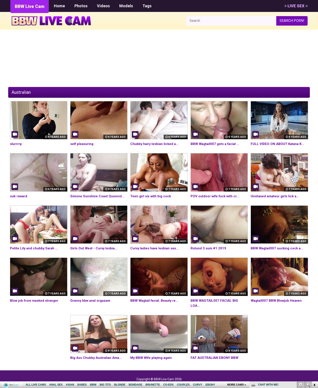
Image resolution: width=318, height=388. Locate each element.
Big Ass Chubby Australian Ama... (97, 358)
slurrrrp (16, 144)
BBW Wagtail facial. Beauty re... (156, 300)
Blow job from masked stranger (36, 300)
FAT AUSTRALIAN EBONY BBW (215, 358)
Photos (80, 6)
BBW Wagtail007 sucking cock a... (278, 248)
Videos (103, 6)
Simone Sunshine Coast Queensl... (98, 196)
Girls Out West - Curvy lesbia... (95, 248)
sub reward (19, 196)
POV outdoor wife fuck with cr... (217, 196)
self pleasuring (82, 144)
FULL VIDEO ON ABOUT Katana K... (279, 144)
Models (126, 6)
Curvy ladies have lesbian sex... (156, 248)
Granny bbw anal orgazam (91, 300)
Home (59, 6)
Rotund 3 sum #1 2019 (209, 248)
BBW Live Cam (29, 6)
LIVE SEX (296, 6)
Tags (146, 6)
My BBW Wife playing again (152, 358)
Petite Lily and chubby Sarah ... (35, 248)
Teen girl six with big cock (152, 196)
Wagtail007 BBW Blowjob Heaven (278, 300)
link (314, 319)
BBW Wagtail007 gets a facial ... (216, 144)
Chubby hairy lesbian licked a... (155, 144)
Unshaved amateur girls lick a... (277, 196)
